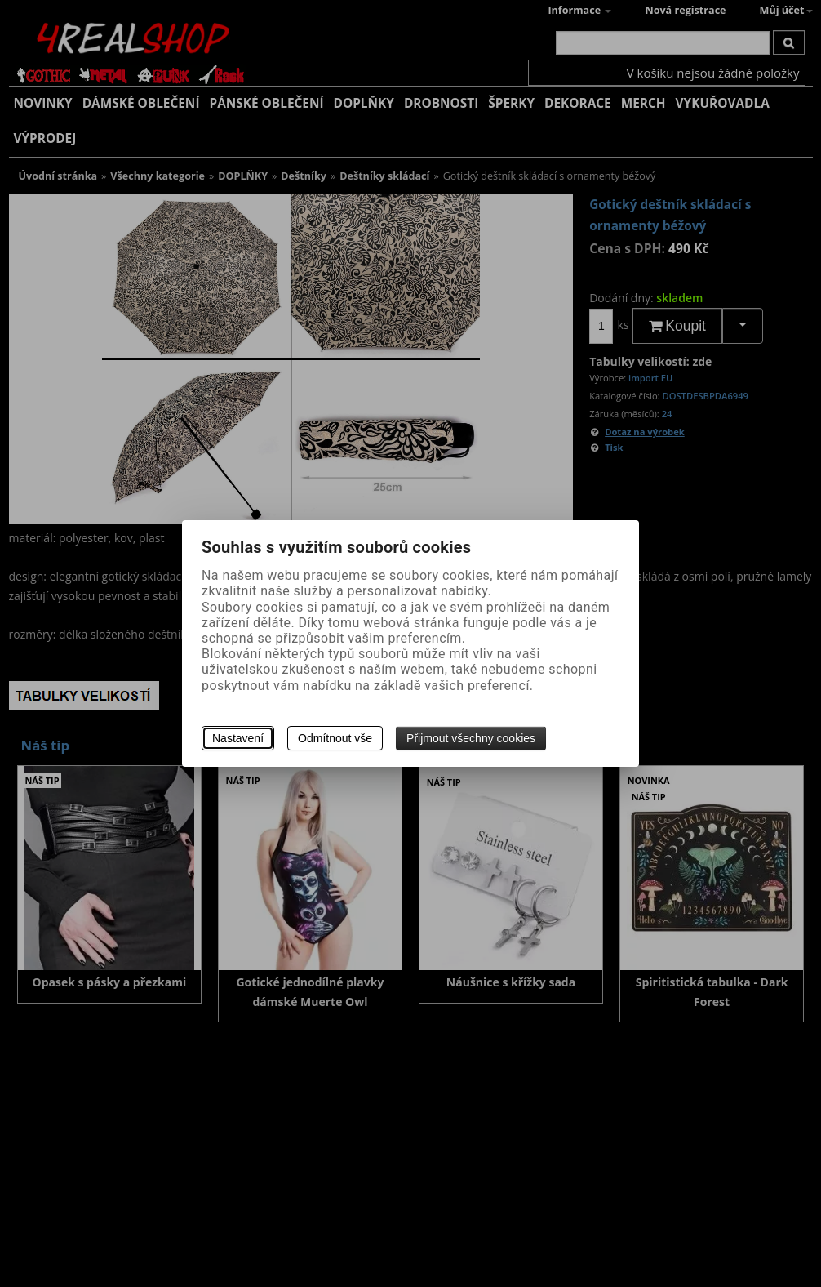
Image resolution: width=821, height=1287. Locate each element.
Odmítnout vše (335, 738)
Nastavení (238, 738)
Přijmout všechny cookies (470, 738)
